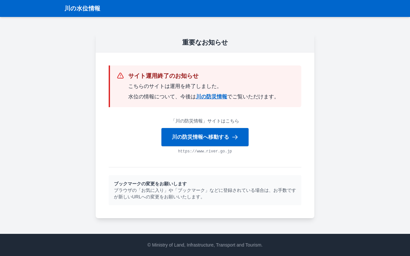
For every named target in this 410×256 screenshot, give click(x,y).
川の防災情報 (211, 96)
